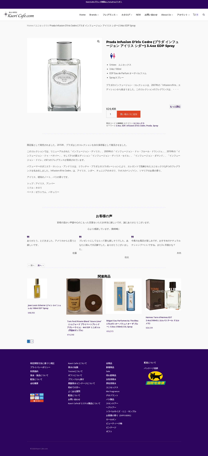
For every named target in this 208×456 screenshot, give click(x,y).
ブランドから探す (76, 379)
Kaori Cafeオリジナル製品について (84, 403)
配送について (36, 379)
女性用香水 (111, 379)
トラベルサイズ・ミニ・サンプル (121, 411)
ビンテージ (111, 427)
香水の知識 (73, 367)
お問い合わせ (151, 14)
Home (82, 14)
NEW (138, 14)
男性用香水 (111, 383)
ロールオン (111, 419)
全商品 (109, 363)
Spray (155, 125)
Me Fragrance (112, 391)
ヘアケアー (111, 407)
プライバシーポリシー (40, 367)
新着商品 (110, 367)
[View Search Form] (202, 15)
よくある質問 (74, 391)
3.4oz (118, 125)
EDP (123, 125)
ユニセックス (41, 25)
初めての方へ (74, 387)
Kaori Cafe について (77, 363)
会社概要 (34, 383)
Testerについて (75, 371)
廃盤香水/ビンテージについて (81, 383)
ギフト (109, 431)
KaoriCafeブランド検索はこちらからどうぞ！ (104, 2)
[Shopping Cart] (196, 14)
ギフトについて (75, 375)
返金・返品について (39, 375)
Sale (108, 371)
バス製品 (110, 399)
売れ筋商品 (111, 375)
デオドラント (112, 395)
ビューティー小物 (114, 423)
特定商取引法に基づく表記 (42, 363)
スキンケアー (112, 403)
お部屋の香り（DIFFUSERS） (119, 415)
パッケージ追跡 (155, 376)
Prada (149, 125)
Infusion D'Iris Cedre (136, 125)
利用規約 (34, 371)
